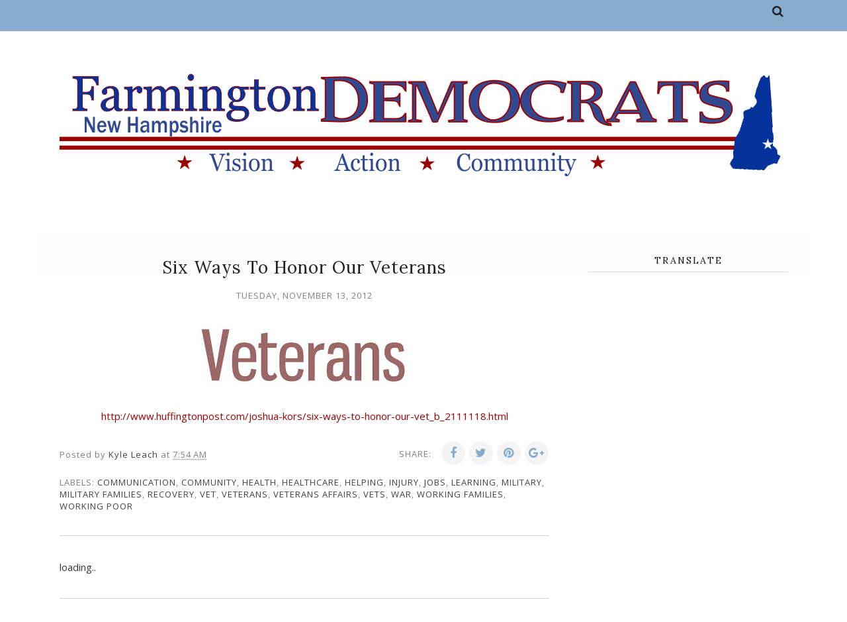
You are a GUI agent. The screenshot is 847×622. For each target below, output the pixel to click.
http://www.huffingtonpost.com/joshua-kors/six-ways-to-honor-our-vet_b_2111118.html (304, 416)
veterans (245, 494)
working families (460, 494)
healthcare (310, 482)
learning (473, 482)
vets (374, 494)
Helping (364, 482)
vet (208, 494)
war (401, 494)
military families (101, 494)
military (522, 482)
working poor (96, 506)
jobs (435, 482)
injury (404, 482)
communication (136, 482)
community (209, 482)
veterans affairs (315, 494)
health (259, 482)
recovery (171, 494)
